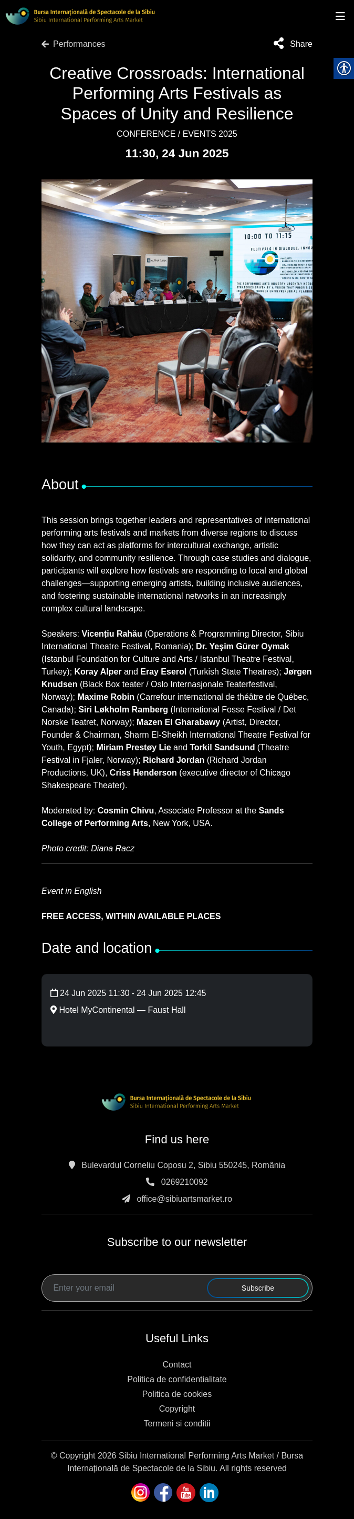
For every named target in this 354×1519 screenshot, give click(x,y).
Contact (176, 1364)
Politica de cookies (177, 1394)
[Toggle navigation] (340, 16)
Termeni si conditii (176, 1423)
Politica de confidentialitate (176, 1379)
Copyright (177, 1408)
